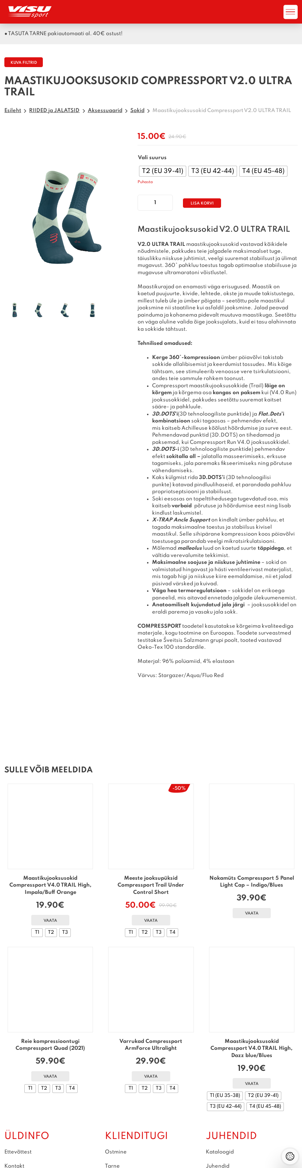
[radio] (162, 171)
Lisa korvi (202, 204)
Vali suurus (152, 157)
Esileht (12, 110)
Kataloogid (220, 1152)
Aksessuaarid (105, 110)
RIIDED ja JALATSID (54, 110)
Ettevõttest (18, 1152)
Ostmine (116, 1152)
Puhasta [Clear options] (145, 182)
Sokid (137, 110)
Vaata (50, 921)
